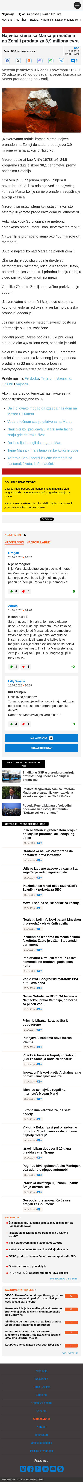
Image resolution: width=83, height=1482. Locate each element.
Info (17, 19)
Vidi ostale (70, 1353)
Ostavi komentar (41, 748)
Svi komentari (41, 738)
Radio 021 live (51, 14)
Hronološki (14, 542)
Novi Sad (7, 19)
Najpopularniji (39, 542)
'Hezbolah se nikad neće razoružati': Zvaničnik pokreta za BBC (50, 887)
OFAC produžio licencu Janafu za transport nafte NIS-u (42, 1258)
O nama (42, 1410)
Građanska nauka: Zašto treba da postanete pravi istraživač (48, 853)
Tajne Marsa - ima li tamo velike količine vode (42, 450)
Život (24, 19)
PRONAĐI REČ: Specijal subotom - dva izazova (38, 1272)
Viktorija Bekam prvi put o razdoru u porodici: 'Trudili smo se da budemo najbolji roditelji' (50, 1131)
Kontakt (41, 1426)
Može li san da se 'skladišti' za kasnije (51, 903)
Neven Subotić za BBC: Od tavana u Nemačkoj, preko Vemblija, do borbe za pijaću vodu (50, 1000)
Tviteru (46, 378)
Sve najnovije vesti (63, 1278)
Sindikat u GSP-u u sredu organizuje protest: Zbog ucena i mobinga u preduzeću (49, 776)
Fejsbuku (32, 378)
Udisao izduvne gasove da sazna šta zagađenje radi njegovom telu (50, 870)
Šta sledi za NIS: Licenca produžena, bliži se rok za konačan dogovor (41, 1224)
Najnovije (8, 14)
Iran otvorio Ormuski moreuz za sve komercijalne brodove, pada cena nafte (49, 961)
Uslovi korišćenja (41, 1442)
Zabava (33, 19)
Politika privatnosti (41, 1450)
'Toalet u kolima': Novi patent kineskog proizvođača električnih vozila (52, 921)
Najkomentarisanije (66, 19)
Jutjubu (8, 384)
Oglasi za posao (28, 14)
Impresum (41, 1434)
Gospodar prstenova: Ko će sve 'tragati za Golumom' (46, 1202)
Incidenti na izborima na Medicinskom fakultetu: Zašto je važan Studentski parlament (51, 940)
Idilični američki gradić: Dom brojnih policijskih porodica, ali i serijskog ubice (50, 834)
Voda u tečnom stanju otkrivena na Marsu (39, 422)
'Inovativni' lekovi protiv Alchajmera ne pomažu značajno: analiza (52, 1074)
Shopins (41, 1394)
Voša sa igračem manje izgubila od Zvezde (35, 1242)
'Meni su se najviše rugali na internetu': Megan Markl (44, 1091)
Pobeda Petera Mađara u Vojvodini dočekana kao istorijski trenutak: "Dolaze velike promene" (47, 809)
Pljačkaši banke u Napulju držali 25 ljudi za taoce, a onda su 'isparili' (49, 1057)
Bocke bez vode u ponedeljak (27, 1266)
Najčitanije (47, 19)
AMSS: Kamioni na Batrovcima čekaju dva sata (38, 1249)
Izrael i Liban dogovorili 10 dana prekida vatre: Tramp (47, 1150)
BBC (76, 48)
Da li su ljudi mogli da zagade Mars (34, 443)
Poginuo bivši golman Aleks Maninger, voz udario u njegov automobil (52, 1167)
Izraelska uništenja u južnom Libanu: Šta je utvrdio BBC (50, 1185)
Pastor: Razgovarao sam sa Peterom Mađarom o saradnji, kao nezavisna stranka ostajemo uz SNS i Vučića (49, 792)
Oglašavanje (41, 1418)
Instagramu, (63, 378)
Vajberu (22, 384)
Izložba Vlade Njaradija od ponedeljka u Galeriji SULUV (38, 1234)
